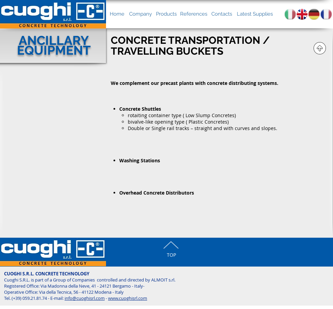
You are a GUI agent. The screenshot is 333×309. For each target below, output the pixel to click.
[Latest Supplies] (255, 14)
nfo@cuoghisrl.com (85, 298)
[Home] (117, 14)
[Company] (140, 14)
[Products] (166, 14)
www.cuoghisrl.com (127, 298)
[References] (193, 14)
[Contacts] (222, 14)
